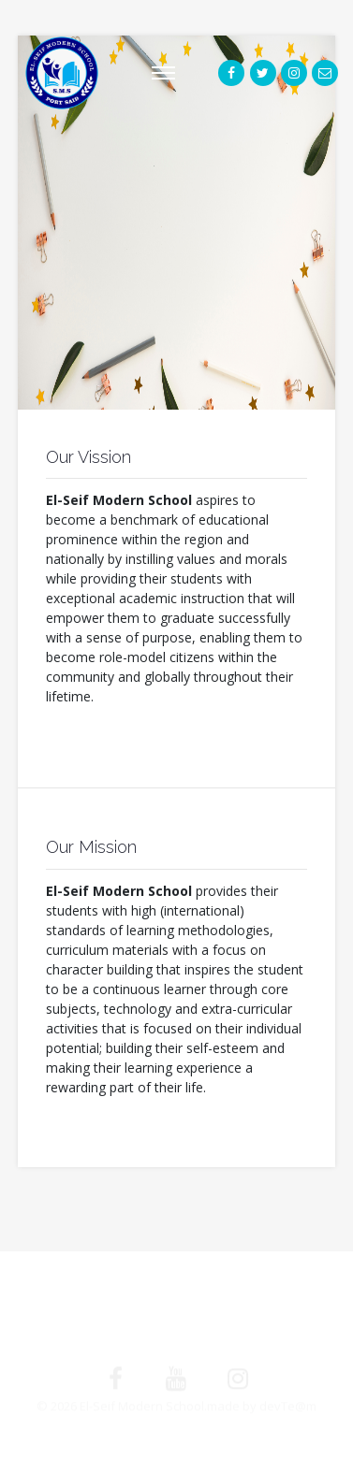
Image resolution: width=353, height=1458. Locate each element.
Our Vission (88, 457)
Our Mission (91, 847)
